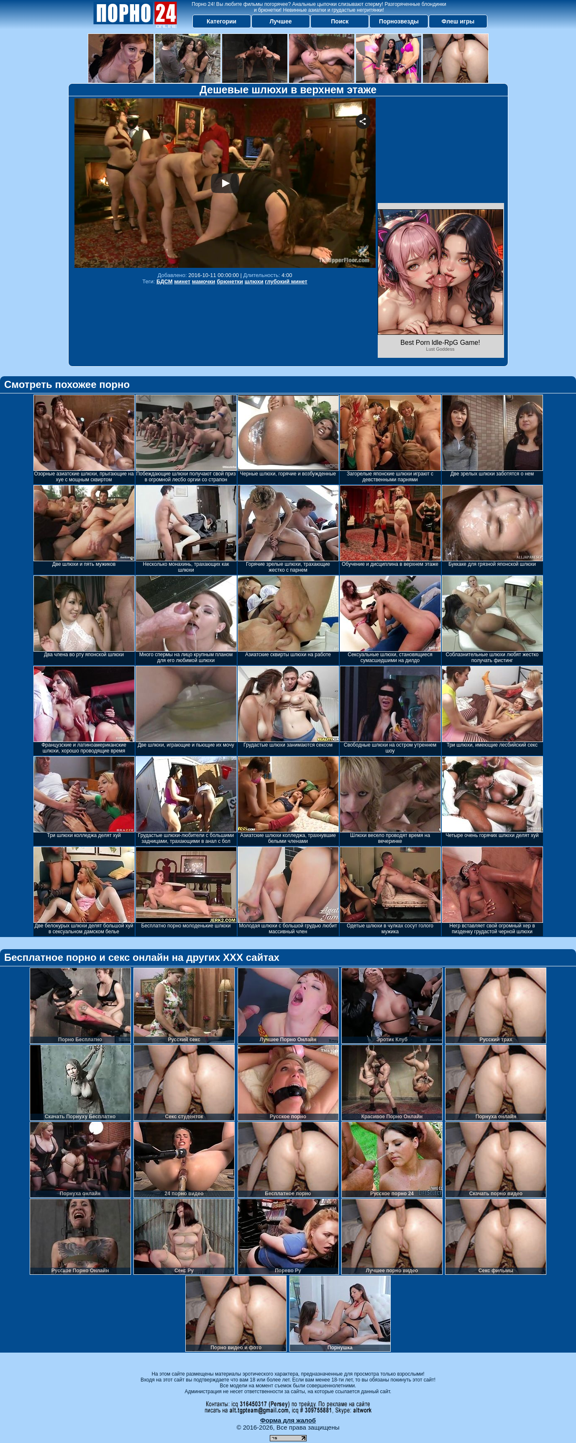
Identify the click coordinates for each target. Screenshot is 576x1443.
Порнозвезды (399, 21)
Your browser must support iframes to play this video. (225, 183)
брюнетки (230, 281)
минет (182, 281)
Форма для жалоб (288, 1420)
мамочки (203, 281)
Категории (221, 21)
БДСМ (164, 281)
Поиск (339, 21)
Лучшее (280, 21)
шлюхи (254, 281)
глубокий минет (286, 281)
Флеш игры (458, 21)
